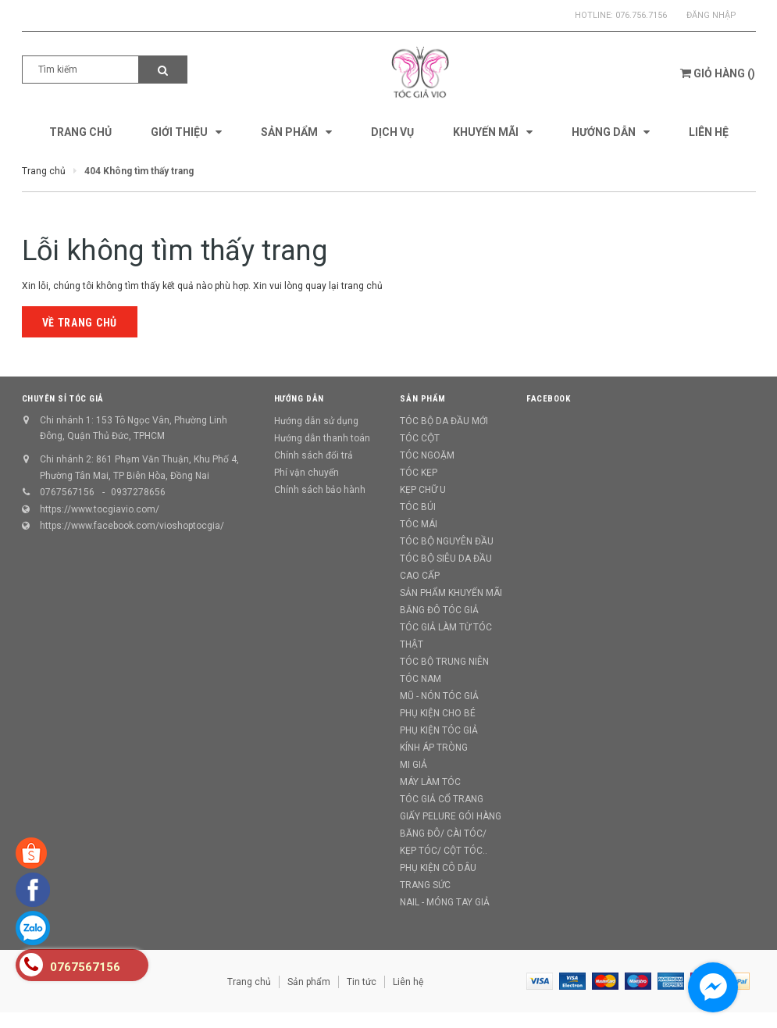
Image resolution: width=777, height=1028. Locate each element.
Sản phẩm (308, 981)
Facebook (548, 399)
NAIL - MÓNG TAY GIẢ (445, 902)
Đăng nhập (711, 15)
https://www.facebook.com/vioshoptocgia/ (132, 525)
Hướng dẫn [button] (299, 399)
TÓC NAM (420, 678)
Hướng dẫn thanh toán (322, 438)
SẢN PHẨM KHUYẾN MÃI (451, 592)
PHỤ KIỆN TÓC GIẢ (439, 730)
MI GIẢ (413, 764)
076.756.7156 (641, 15)
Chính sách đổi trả (313, 455)
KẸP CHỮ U (423, 489)
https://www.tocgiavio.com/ (99, 509)
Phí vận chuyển (306, 472)
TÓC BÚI (418, 507)
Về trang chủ (79, 322)
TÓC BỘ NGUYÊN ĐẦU (447, 541)
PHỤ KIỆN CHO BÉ (438, 713)
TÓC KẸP (418, 472)
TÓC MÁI (418, 524)
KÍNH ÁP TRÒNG (434, 747)
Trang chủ (249, 981)
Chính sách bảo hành (319, 489)
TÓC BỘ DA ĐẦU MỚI (444, 421)
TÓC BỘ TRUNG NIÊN (444, 661)
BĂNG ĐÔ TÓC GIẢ (439, 610)
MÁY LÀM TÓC (430, 781)
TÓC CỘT (420, 438)
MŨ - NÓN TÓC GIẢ (439, 696)
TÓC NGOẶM (427, 455)
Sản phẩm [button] (422, 399)
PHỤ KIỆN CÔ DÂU (438, 867)
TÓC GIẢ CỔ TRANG (441, 799)
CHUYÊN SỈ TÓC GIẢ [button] (63, 399)
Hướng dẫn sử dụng (316, 421)
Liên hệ (408, 981)
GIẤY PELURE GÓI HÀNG (450, 816)
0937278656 (138, 492)
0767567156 (67, 492)
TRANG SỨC (425, 885)
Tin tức (361, 981)
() (717, 73)
